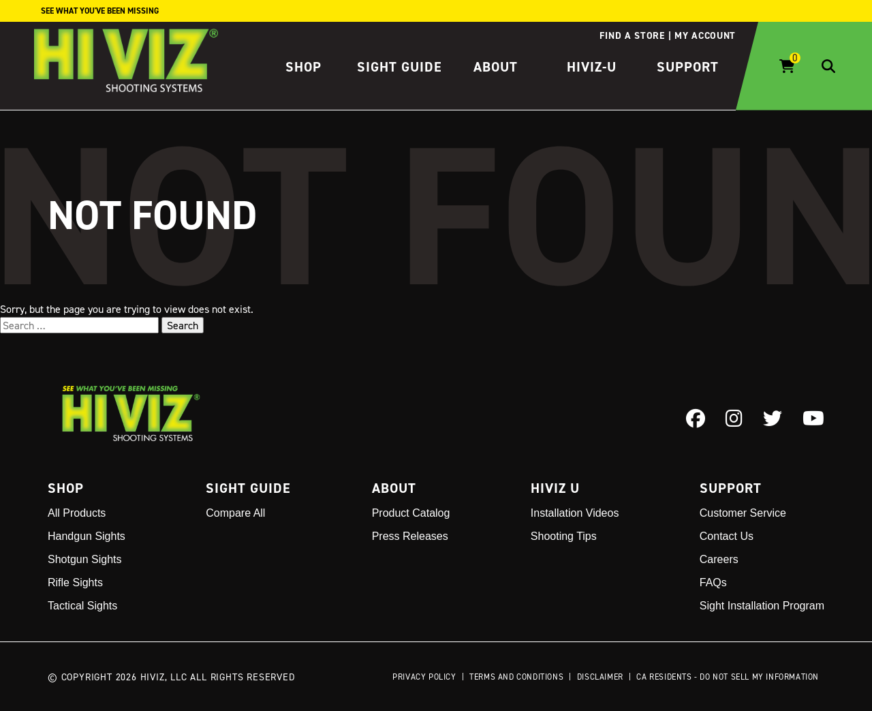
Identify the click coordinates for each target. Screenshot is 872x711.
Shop (303, 67)
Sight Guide (399, 67)
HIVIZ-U (592, 67)
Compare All (235, 513)
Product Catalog (411, 513)
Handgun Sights (86, 536)
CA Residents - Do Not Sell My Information (727, 676)
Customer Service (743, 513)
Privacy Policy (424, 676)
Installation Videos (575, 513)
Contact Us (726, 536)
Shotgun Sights (85, 559)
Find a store (632, 35)
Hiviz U (555, 488)
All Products (77, 513)
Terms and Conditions (516, 676)
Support (688, 67)
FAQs (713, 582)
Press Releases (410, 536)
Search (182, 325)
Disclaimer (600, 676)
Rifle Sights (75, 582)
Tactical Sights (82, 605)
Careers (719, 559)
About (495, 67)
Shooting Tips (564, 536)
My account (705, 35)
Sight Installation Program (762, 605)
